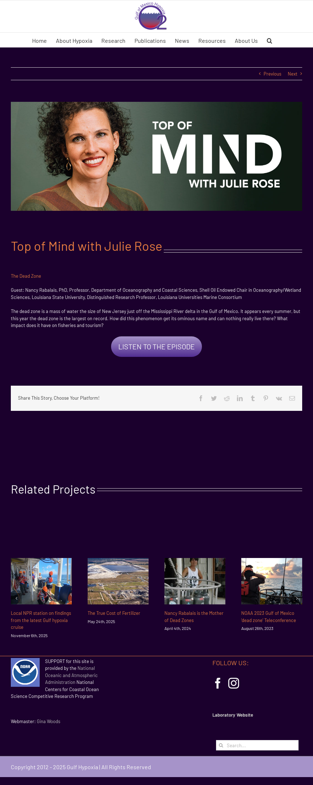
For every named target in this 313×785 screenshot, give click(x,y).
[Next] (296, 598)
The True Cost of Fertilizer (114, 613)
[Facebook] (217, 683)
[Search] (221, 745)
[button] (269, 40)
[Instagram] (233, 683)
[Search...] (257, 745)
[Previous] (16, 598)
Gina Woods (48, 721)
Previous (272, 74)
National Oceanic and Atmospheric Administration (71, 675)
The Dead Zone (26, 276)
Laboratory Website (232, 715)
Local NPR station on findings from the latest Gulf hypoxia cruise (41, 620)
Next (292, 74)
